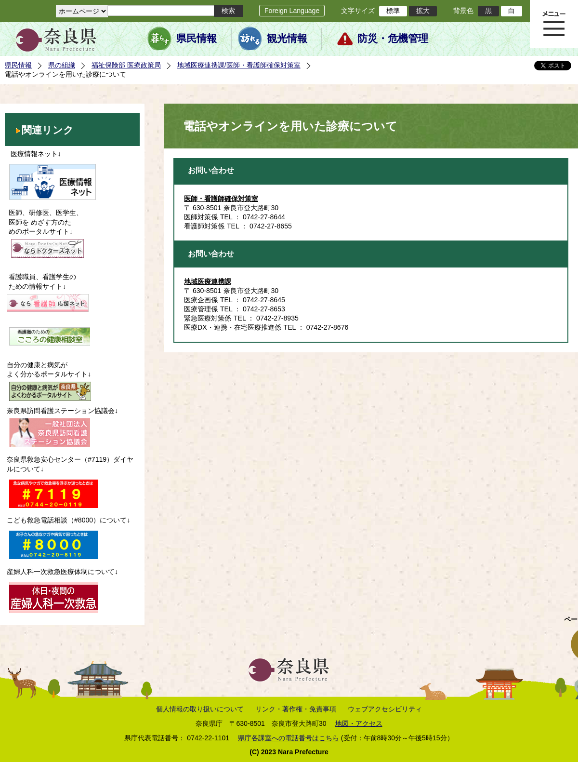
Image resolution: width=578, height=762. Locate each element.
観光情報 (287, 38)
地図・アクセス (358, 723)
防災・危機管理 (392, 38)
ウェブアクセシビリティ (385, 709)
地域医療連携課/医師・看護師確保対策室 (239, 65)
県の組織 (61, 65)
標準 (393, 10)
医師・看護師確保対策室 (221, 198)
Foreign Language (291, 10)
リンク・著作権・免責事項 (295, 709)
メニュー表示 (554, 24)
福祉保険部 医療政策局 (126, 65)
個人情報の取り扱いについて (200, 709)
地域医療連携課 (207, 281)
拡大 (423, 10)
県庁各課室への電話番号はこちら (288, 738)
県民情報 (196, 38)
